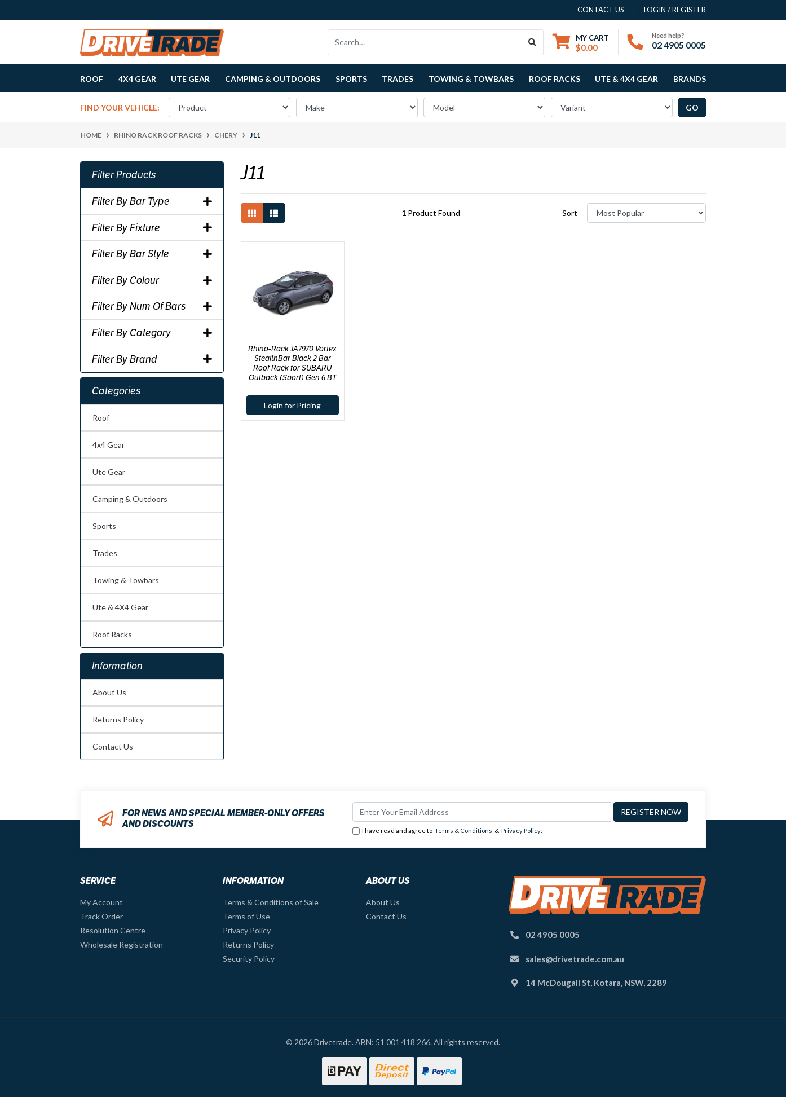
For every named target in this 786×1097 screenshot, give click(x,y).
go (692, 107)
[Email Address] (481, 812)
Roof (100, 417)
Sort (569, 213)
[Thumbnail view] (252, 213)
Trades (104, 553)
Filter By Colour (152, 280)
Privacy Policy (521, 830)
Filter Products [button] (124, 175)
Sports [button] (351, 78)
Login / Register (675, 9)
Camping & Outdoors (129, 499)
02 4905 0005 (679, 44)
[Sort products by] (646, 213)
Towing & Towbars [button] (471, 78)
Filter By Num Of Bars (152, 306)
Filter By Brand (152, 359)
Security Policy (249, 958)
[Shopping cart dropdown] (581, 42)
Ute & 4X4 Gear (120, 607)
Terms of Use (246, 916)
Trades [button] (397, 78)
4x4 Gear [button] (137, 78)
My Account (101, 902)
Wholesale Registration (121, 944)
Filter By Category (152, 333)
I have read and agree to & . (447, 831)
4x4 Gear (108, 445)
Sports (104, 526)
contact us (600, 9)
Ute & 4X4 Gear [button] (626, 78)
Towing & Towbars (125, 580)
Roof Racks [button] (554, 78)
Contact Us (112, 746)
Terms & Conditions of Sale (271, 902)
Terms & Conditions (463, 830)
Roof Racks (112, 634)
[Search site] (533, 42)
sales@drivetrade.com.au (575, 959)
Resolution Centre (112, 930)
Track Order (101, 916)
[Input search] (425, 42)
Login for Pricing (292, 405)
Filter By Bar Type (152, 201)
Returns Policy (118, 719)
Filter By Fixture (152, 228)
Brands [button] (689, 78)
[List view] (274, 213)
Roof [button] (91, 78)
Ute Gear (108, 472)
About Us (109, 692)
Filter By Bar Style (152, 254)
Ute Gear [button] (190, 78)
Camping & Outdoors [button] (272, 78)
